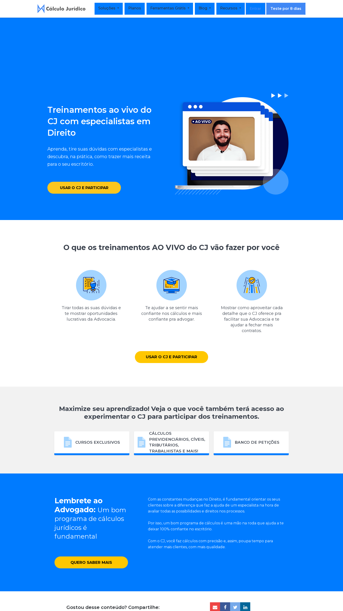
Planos (134, 8)
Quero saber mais (91, 572)
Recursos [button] (229, 8)
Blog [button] (203, 8)
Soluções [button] (107, 8)
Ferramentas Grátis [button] (168, 8)
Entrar (255, 8)
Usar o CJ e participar (84, 182)
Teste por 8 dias (285, 8)
